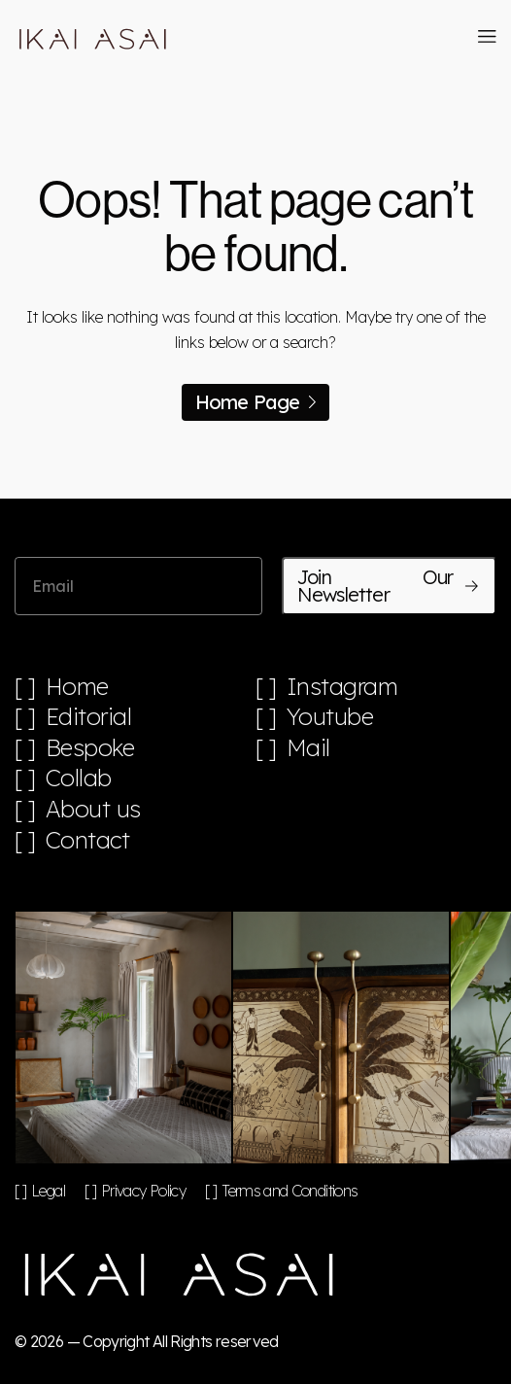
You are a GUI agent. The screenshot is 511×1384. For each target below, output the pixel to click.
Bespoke (90, 748)
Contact (88, 840)
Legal (48, 1190)
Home (77, 687)
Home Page (256, 402)
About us (93, 809)
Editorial (89, 717)
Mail (308, 748)
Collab (79, 778)
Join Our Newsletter (389, 585)
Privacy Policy (143, 1190)
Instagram (342, 687)
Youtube (330, 717)
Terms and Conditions (289, 1190)
